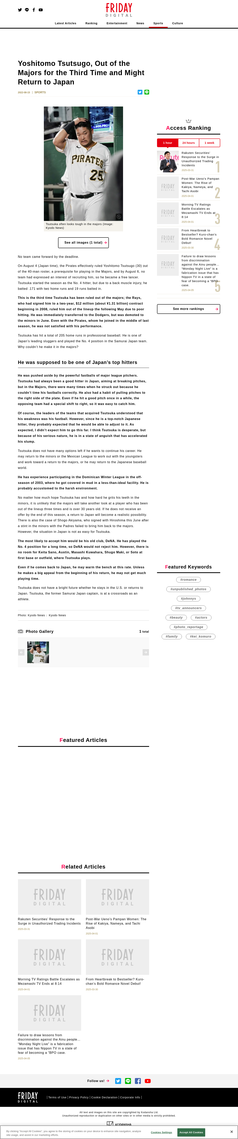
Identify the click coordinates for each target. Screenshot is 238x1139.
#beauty (176, 617)
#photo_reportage (188, 627)
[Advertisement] (83, 786)
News (140, 23)
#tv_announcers (188, 608)
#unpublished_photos (188, 589)
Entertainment (117, 23)
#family (172, 636)
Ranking (92, 23)
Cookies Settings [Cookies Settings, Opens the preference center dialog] (161, 1132)
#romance (188, 579)
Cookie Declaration (104, 1097)
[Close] (231, 1131)
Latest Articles (65, 23)
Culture (177, 23)
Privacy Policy (79, 1097)
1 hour (167, 142)
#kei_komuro (200, 636)
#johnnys (188, 598)
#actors (201, 617)
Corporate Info (130, 1097)
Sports (158, 23)
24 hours (188, 142)
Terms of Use (57, 1097)
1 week (209, 142)
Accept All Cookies (191, 1132)
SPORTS (40, 92)
